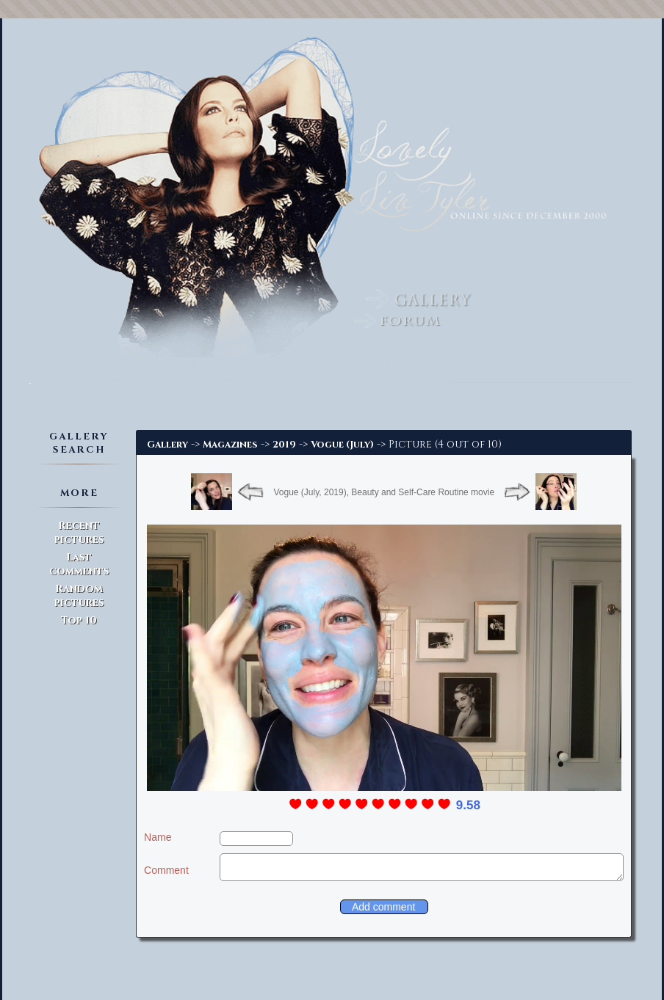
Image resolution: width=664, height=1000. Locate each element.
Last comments (79, 564)
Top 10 (79, 620)
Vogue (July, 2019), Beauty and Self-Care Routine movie (383, 492)
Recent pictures (79, 533)
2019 (284, 444)
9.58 (468, 805)
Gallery (167, 444)
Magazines (230, 444)
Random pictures (79, 596)
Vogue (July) (342, 444)
